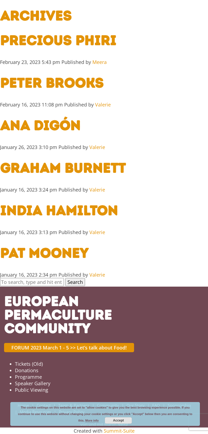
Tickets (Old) (29, 364)
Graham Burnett (63, 168)
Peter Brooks (51, 83)
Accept (118, 420)
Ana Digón (40, 125)
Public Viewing (31, 390)
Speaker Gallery (32, 383)
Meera (99, 62)
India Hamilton (59, 210)
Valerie (103, 104)
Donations (26, 370)
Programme (28, 377)
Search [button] (75, 282)
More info (92, 420)
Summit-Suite (119, 430)
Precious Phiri (58, 40)
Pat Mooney (44, 253)
